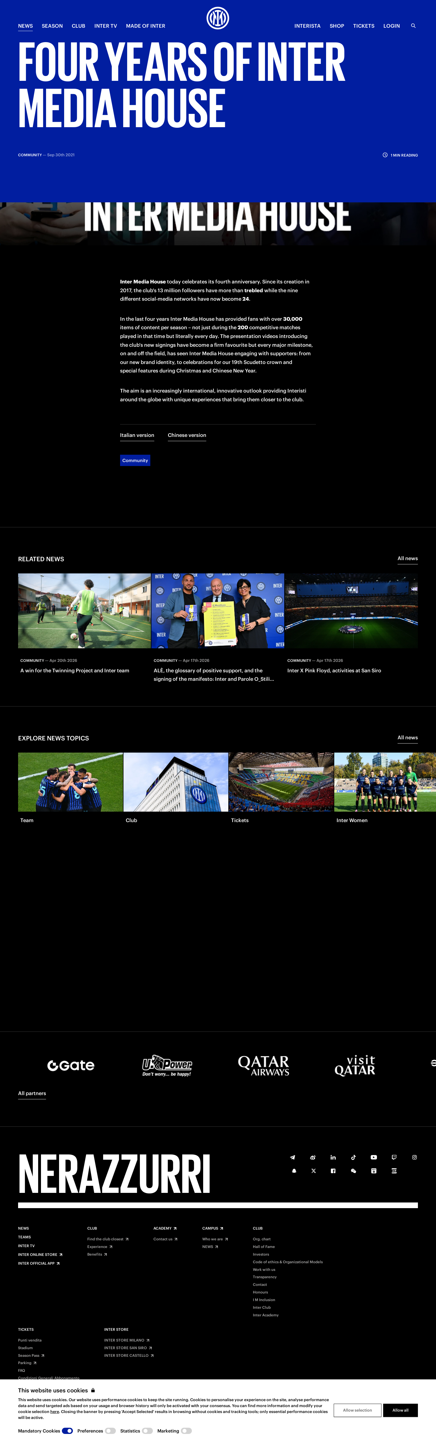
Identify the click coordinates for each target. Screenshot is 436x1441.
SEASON (52, 26)
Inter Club (262, 1307)
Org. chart (262, 1239)
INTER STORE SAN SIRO (125, 1348)
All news (408, 495)
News (23, 1228)
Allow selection (357, 1410)
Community (135, 397)
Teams (24, 1237)
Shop (337, 26)
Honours (260, 1292)
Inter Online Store (37, 1255)
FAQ (21, 1370)
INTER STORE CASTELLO (126, 1355)
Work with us (264, 1269)
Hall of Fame (264, 1247)
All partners (32, 1093)
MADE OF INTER (145, 26)
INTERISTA (307, 26)
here (54, 1411)
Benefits (94, 1254)
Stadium (25, 1348)
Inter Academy (266, 1315)
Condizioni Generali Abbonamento (48, 1378)
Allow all (400, 1410)
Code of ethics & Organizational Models (288, 1262)
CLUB (78, 26)
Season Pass (28, 1355)
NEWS (25, 26)
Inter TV (105, 26)
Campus (210, 1228)
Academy (162, 1228)
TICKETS (363, 26)
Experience (97, 1247)
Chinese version (187, 372)
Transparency (265, 1277)
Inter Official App (36, 1263)
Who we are (212, 1239)
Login (391, 26)
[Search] (413, 25)
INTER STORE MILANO (124, 1340)
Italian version (137, 372)
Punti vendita (30, 1340)
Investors (261, 1254)
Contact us (162, 1239)
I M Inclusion (264, 1300)
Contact (260, 1284)
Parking (24, 1363)
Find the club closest (105, 1239)
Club (92, 1228)
